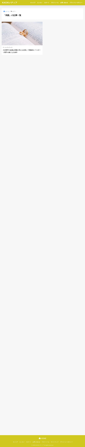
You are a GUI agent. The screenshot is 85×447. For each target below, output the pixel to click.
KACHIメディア (9, 3)
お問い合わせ (64, 2)
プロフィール (55, 2)
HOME (42, 438)
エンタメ (39, 2)
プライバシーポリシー (76, 2)
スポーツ (46, 2)
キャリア (32, 2)
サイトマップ (54, 442)
